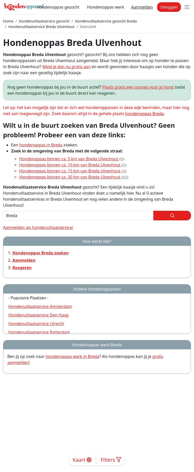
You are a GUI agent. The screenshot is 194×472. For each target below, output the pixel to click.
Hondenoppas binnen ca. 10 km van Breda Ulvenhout (73, 165)
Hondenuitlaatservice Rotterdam (39, 332)
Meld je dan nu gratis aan (66, 66)
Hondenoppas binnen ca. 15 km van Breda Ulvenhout (73, 171)
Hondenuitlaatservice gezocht (44, 21)
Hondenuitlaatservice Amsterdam (40, 306)
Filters (111, 459)
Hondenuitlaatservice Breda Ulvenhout (41, 26)
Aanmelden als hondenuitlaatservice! (38, 227)
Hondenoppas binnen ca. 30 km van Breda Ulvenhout (74, 177)
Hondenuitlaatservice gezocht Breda (106, 21)
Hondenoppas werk (105, 7)
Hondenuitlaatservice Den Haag (38, 315)
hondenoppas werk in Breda (72, 356)
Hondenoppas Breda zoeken (40, 253)
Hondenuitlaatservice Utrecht (36, 323)
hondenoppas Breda (144, 113)
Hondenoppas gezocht (58, 7)
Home (8, 21)
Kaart (82, 459)
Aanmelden (142, 7)
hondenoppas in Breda (40, 145)
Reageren (22, 267)
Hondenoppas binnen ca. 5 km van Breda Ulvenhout (72, 159)
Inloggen (169, 7)
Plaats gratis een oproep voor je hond (138, 87)
